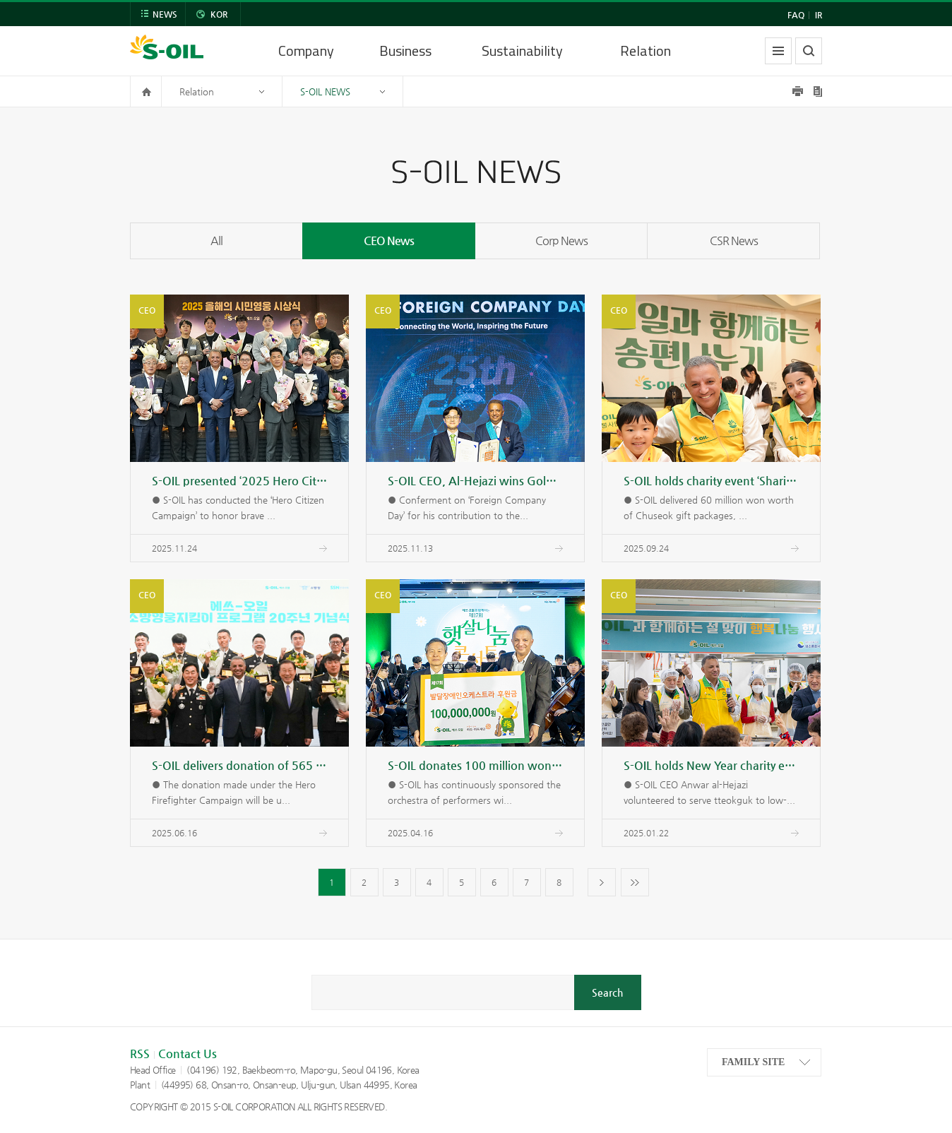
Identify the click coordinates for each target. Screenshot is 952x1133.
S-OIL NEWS (325, 91)
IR (818, 15)
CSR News (734, 240)
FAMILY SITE (753, 1062)
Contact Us (187, 1053)
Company (306, 50)
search (808, 50)
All (216, 240)
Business (405, 50)
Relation (645, 50)
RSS (140, 1053)
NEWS (165, 14)
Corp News (561, 240)
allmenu (778, 50)
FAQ (795, 15)
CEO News (389, 240)
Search (607, 992)
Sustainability (522, 50)
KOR (218, 14)
